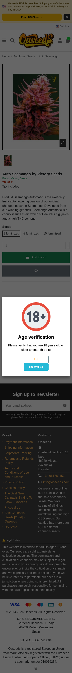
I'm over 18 (36, 366)
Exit (36, 359)
